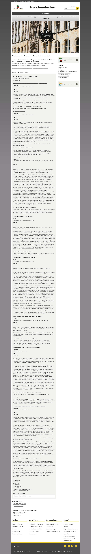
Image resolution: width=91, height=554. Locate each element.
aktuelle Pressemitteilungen (20, 503)
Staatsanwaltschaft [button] (72, 17)
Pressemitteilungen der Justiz (64, 73)
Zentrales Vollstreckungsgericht (53, 531)
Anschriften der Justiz (62, 67)
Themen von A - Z (33, 534)
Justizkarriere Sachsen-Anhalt (35, 529)
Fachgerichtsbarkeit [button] (59, 17)
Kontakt (51, 551)
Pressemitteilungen (68, 534)
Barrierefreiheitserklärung (60, 551)
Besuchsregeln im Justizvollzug (36, 524)
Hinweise (38, 551)
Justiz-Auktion (49, 526)
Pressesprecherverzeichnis (34, 65)
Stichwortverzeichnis (62, 77)
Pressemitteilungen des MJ (63, 74)
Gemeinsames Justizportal (17, 526)
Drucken (17, 546)
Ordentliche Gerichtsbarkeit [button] (46, 17)
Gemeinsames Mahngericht (52, 524)
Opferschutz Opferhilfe (34, 531)
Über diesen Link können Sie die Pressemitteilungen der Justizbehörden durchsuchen (30, 68)
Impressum (69, 551)
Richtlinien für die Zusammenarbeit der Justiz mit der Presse (40, 63)
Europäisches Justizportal (17, 524)
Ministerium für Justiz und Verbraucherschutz (67, 71)
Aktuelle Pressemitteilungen (20, 512)
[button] (18, 1)
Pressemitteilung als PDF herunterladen (22, 496)
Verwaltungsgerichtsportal (17, 534)
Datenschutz (45, 551)
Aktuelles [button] (18, 17)
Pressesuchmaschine (18, 506)
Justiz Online (60, 70)
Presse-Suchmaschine (19, 513)
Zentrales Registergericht (51, 529)
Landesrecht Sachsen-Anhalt (70, 531)
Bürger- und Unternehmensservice (71, 529)
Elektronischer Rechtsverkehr (35, 526)
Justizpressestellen (45, 13)
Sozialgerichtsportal (16, 531)
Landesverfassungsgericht (32, 17)
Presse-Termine (17, 515)
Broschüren (60, 68)
